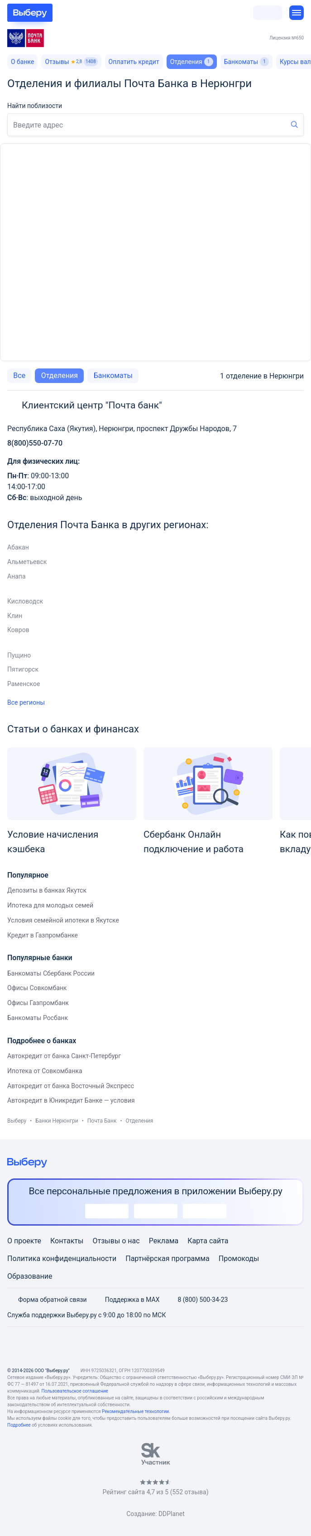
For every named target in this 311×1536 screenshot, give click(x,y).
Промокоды (239, 1258)
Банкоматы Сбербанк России (51, 973)
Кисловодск (25, 601)
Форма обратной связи (47, 1299)
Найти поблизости (34, 105)
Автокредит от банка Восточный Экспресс (70, 1085)
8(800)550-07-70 (34, 443)
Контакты (66, 1241)
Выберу (16, 1121)
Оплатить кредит (134, 61)
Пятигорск (22, 669)
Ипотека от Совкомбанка (44, 1071)
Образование (29, 1276)
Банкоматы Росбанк (37, 1017)
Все (19, 375)
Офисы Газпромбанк (38, 1002)
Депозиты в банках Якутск (46, 890)
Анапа (16, 576)
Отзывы (71, 61)
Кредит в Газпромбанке (42, 935)
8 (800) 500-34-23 (197, 1299)
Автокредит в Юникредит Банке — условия (71, 1100)
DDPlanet (171, 1513)
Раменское (23, 683)
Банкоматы (246, 61)
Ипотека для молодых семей (50, 905)
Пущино (19, 655)
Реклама (164, 1241)
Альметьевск (27, 561)
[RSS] (199, 1347)
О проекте (24, 1241)
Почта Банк (102, 1121)
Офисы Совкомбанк (37, 987)
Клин (14, 615)
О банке (22, 61)
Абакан (18, 547)
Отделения (59, 375)
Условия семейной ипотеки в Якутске (63, 920)
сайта (219, 1241)
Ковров (18, 629)
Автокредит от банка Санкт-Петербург (64, 1056)
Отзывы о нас (115, 1241)
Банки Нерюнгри (56, 1121)
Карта (197, 1241)
